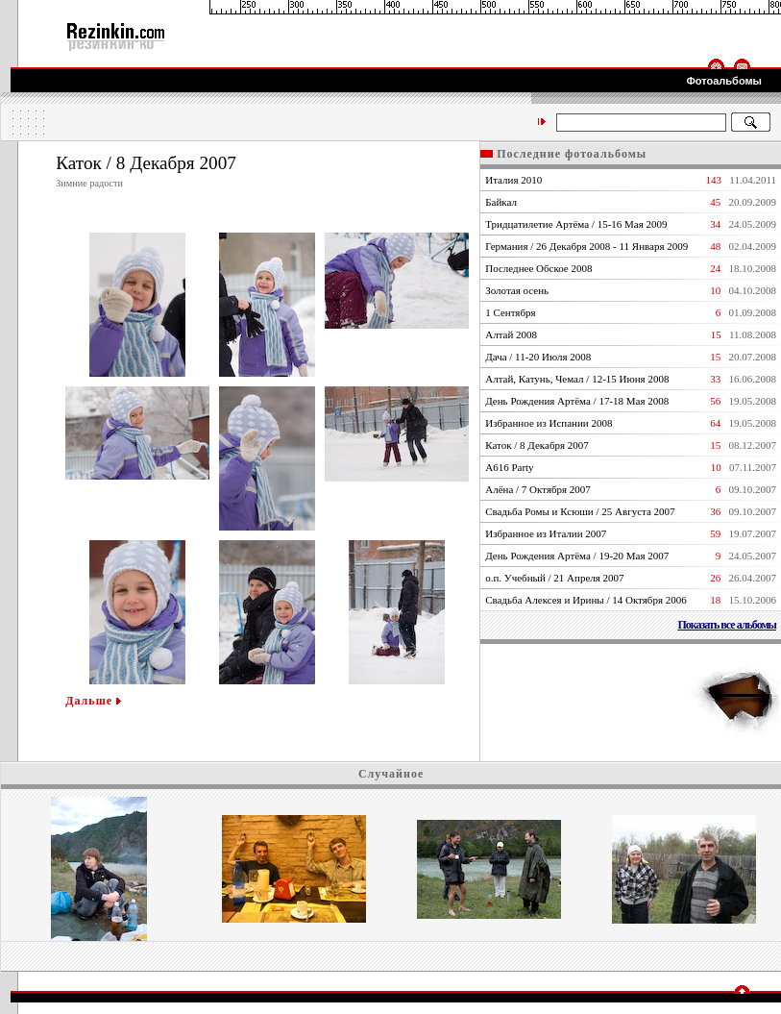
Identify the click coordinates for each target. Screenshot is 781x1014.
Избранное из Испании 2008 (548, 423)
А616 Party (509, 467)
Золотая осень (517, 290)
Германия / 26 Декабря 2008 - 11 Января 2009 (586, 246)
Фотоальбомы (724, 81)
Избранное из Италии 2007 (545, 533)
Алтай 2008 (511, 334)
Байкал (501, 202)
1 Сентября (510, 312)
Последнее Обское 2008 (538, 268)
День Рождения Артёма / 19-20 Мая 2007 (577, 555)
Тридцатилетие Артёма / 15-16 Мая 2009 (576, 224)
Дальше (93, 700)
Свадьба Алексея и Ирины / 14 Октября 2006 (586, 600)
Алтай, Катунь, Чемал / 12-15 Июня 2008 (577, 378)
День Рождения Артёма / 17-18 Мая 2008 (577, 401)
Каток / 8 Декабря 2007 (537, 445)
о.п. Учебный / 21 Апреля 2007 (554, 577)
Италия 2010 (513, 179)
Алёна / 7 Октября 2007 (538, 489)
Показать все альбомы (726, 624)
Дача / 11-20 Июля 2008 (538, 356)
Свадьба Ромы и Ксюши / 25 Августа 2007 (579, 511)
